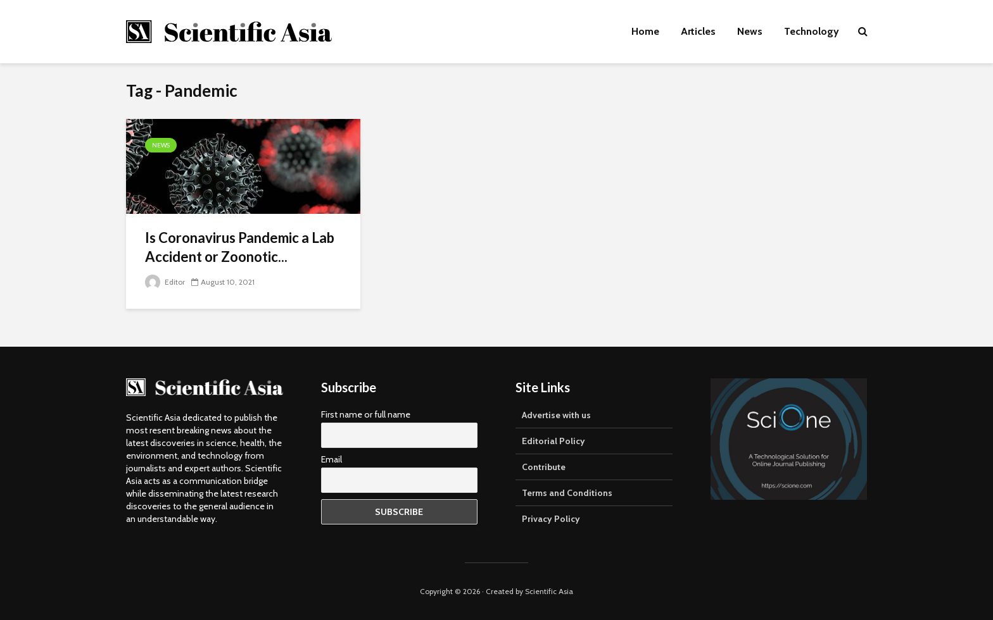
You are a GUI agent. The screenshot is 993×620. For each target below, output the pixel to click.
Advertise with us (556, 415)
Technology (811, 31)
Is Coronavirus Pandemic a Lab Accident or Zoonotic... (239, 247)
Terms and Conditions (567, 493)
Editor (165, 282)
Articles (698, 31)
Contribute (544, 467)
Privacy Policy (551, 518)
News (749, 31)
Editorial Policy (553, 441)
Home (645, 31)
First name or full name (365, 414)
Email (331, 459)
